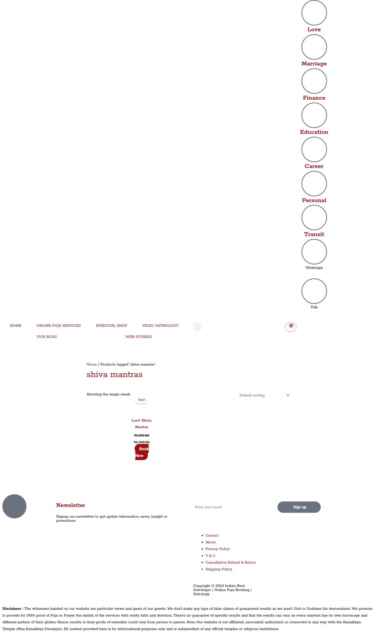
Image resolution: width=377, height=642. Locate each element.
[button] (197, 327)
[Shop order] (263, 395)
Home (92, 364)
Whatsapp (314, 267)
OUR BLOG (47, 336)
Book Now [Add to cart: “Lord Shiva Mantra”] (142, 452)
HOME (15, 325)
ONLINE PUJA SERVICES (59, 325)
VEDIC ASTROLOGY (160, 325)
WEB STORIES (139, 336)
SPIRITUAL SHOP (111, 325)
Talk (314, 307)
